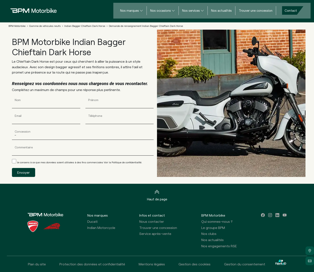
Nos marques (129, 10)
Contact (291, 10)
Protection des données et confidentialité (92, 264)
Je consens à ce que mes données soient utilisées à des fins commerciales (79, 162)
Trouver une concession (255, 10)
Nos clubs (208, 233)
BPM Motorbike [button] (213, 215)
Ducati (92, 221)
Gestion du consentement (244, 264)
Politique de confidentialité (126, 162)
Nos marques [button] (97, 215)
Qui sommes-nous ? (217, 221)
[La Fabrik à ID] (280, 264)
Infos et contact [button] (152, 215)
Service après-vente (155, 233)
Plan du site (37, 264)
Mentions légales (152, 264)
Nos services (191, 10)
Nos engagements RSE (219, 246)
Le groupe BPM (213, 228)
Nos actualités (221, 10)
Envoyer (23, 172)
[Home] (30, 10)
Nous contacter (151, 221)
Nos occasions (160, 10)
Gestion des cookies (194, 264)
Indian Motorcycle (101, 228)
